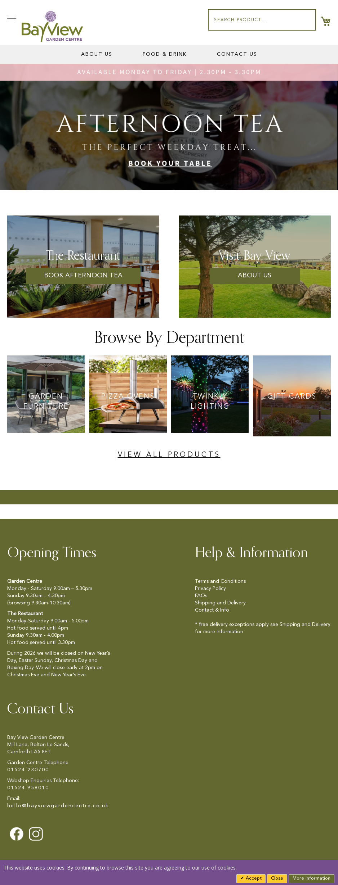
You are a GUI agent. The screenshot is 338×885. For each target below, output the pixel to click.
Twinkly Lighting (210, 402)
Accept (253, 878)
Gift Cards (291, 396)
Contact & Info (212, 610)
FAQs (201, 595)
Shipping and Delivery (220, 602)
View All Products (169, 455)
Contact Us (237, 54)
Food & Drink (165, 54)
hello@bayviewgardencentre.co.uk (58, 805)
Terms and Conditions (220, 581)
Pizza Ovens (128, 396)
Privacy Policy (210, 588)
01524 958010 (28, 787)
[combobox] (262, 20)
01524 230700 (28, 769)
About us (254, 275)
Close (277, 878)
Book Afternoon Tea (83, 275)
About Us (96, 54)
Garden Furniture (46, 402)
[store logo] (52, 26)
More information (311, 878)
